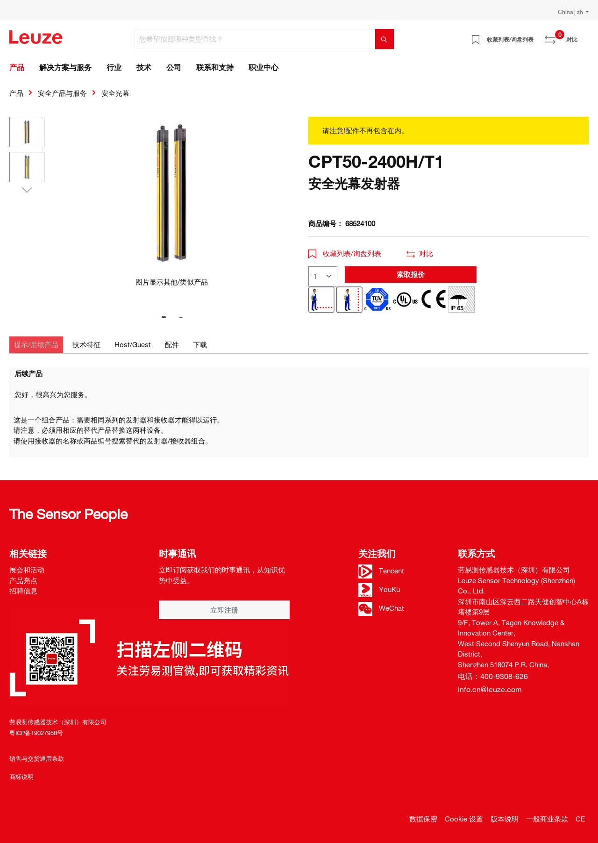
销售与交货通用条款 (36, 758)
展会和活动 (26, 569)
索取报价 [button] (411, 274)
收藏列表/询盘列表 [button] (344, 253)
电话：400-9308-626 (493, 676)
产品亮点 (23, 580)
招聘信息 (23, 590)
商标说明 (21, 776)
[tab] (36, 344)
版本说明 (505, 818)
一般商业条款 (547, 818)
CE (580, 818)
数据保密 (423, 818)
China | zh (571, 11)
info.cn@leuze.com (490, 689)
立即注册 (224, 610)
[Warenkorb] (583, 36)
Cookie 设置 (464, 818)
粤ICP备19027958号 (36, 732)
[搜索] (384, 39)
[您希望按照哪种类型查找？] (255, 39)
